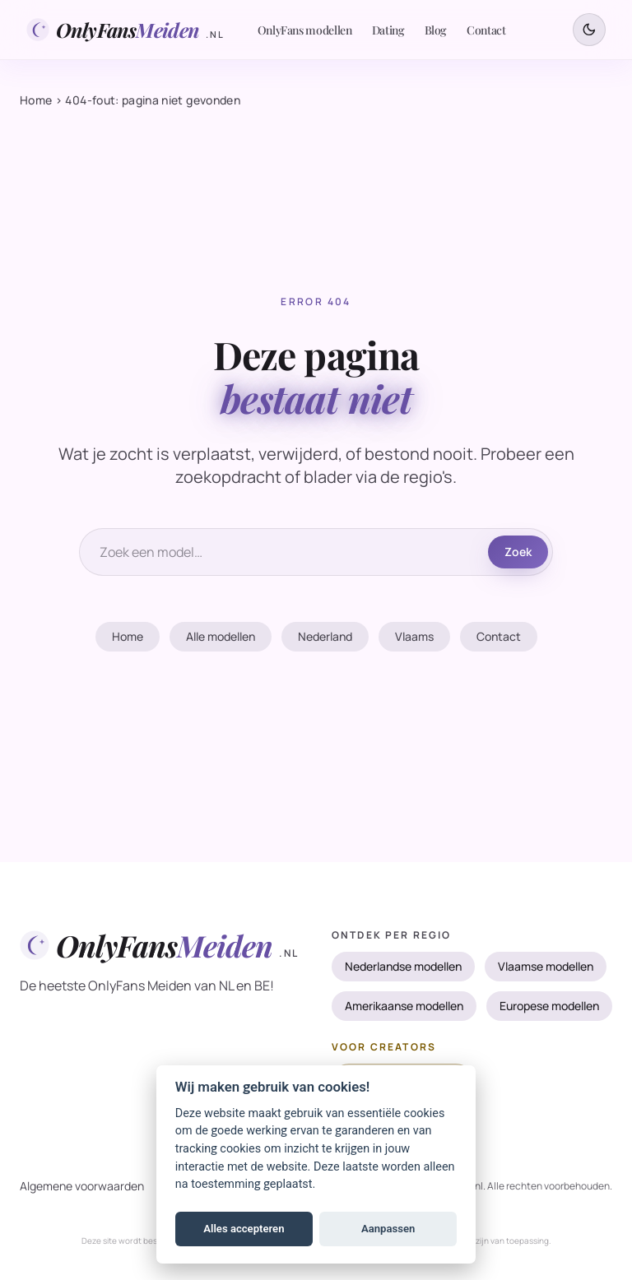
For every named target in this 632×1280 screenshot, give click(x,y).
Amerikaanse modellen (404, 1005)
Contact (486, 30)
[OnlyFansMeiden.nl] (125, 29)
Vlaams (414, 636)
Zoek (518, 551)
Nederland (325, 636)
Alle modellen (220, 636)
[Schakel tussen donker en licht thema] (589, 29)
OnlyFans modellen (305, 30)
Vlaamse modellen (545, 966)
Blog (436, 30)
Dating (388, 30)
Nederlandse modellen (403, 966)
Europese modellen (549, 1005)
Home (36, 100)
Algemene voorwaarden (82, 1186)
